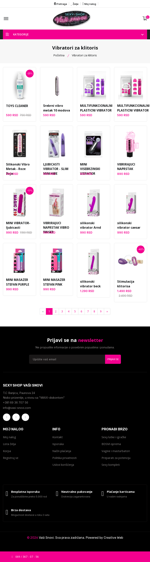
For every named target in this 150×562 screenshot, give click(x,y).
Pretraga (60, 3)
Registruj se (11, 461)
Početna (58, 57)
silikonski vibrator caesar (130, 228)
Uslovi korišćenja (63, 468)
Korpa (7, 454)
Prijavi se (113, 361)
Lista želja (9, 447)
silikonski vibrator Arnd (93, 228)
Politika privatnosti (64, 461)
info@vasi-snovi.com (17, 410)
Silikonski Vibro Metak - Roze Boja (19, 169)
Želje (75, 3)
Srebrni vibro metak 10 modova (56, 110)
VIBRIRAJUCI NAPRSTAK (126, 169)
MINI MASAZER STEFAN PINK (54, 285)
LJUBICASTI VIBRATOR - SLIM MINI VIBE (55, 171)
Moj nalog (89, 3)
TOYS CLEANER (17, 108)
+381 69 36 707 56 (15, 405)
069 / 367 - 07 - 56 (25, 556)
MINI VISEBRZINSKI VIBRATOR (90, 171)
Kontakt (57, 440)
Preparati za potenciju (116, 461)
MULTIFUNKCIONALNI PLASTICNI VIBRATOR (96, 110)
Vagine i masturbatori (116, 454)
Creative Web (113, 542)
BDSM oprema (111, 447)
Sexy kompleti (111, 468)
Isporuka (58, 447)
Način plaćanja (61, 454)
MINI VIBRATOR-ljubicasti (18, 228)
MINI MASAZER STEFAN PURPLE (17, 285)
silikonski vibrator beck (93, 286)
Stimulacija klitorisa (125, 286)
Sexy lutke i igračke (114, 440)
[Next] (107, 314)
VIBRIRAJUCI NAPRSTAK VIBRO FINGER (55, 230)
